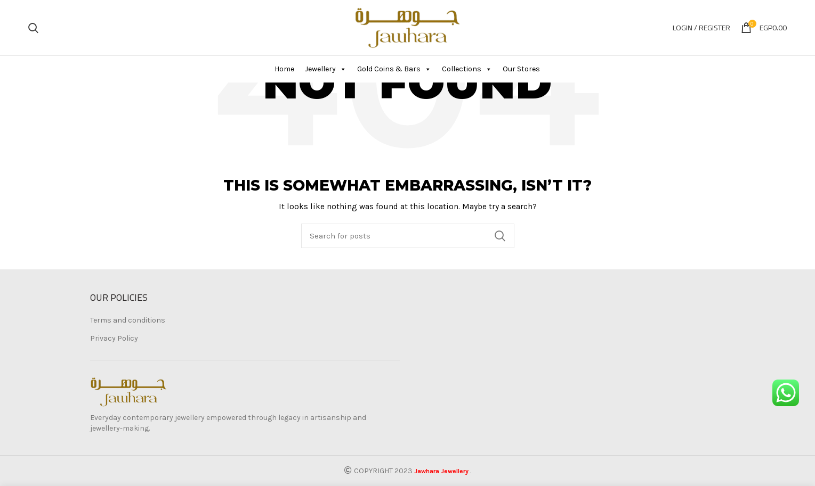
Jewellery (325, 69)
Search (500, 236)
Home (284, 68)
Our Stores (521, 68)
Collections (467, 69)
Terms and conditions (127, 320)
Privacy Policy (114, 338)
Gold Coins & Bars (394, 69)
